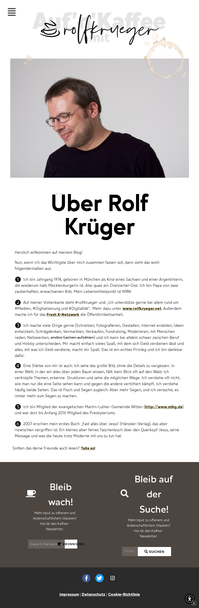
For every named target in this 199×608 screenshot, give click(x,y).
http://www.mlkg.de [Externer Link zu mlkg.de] (163, 406)
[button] (190, 600)
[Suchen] (130, 551)
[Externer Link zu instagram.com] (113, 578)
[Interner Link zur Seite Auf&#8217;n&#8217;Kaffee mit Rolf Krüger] (99, 42)
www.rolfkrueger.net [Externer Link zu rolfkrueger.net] (142, 308)
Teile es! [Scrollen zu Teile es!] (88, 447)
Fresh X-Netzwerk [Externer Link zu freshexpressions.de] (63, 314)
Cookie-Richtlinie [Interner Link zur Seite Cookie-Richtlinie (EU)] (124, 594)
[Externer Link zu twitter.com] (99, 578)
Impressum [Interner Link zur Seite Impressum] (69, 594)
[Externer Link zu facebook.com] (86, 578)
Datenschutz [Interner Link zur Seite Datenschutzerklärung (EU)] (93, 594)
